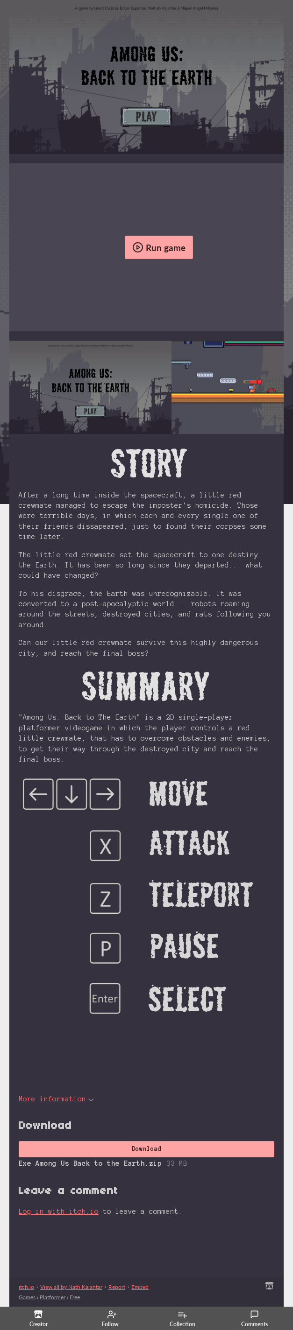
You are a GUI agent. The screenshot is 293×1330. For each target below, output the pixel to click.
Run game (159, 247)
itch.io (26, 1286)
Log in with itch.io (59, 1211)
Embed (140, 1286)
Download (147, 1149)
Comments (254, 1319)
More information (56, 1099)
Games (27, 1297)
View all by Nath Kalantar (71, 1286)
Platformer (52, 1297)
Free (75, 1297)
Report (116, 1286)
